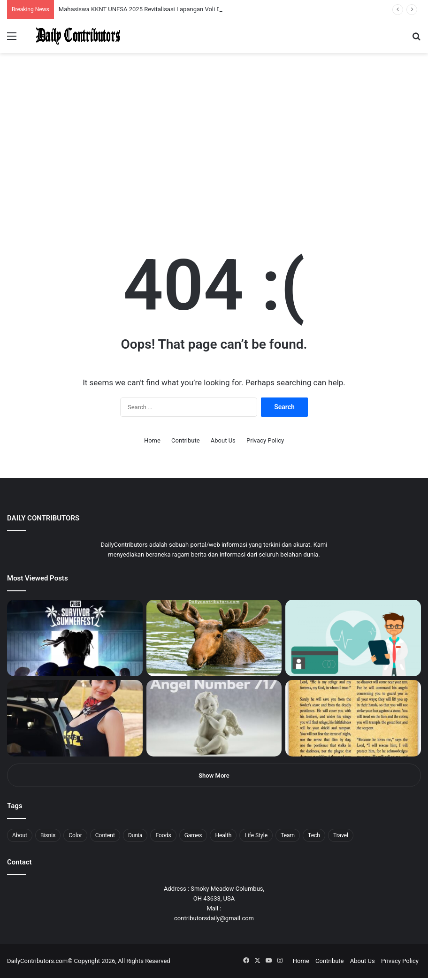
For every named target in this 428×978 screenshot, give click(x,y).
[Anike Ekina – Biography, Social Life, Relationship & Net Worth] (75, 718)
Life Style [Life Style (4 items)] (256, 835)
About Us (223, 440)
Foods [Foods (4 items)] (163, 835)
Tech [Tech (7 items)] (314, 835)
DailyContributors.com (37, 960)
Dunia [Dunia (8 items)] (135, 835)
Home (152, 440)
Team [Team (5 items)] (288, 835)
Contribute (185, 440)
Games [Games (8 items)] (193, 835)
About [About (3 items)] (19, 835)
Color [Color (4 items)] (75, 835)
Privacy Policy (265, 440)
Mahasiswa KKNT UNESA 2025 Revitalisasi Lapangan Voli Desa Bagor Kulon (162, 9)
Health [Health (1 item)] (223, 835)
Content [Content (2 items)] (105, 835)
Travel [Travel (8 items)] (340, 835)
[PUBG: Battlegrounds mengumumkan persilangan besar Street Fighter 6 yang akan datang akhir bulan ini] (75, 638)
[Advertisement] (214, 152)
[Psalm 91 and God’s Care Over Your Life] (353, 718)
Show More (214, 775)
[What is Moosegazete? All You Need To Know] (214, 638)
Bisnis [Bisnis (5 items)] (47, 835)
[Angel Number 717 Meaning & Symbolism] (214, 718)
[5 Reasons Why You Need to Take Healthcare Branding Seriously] (353, 638)
